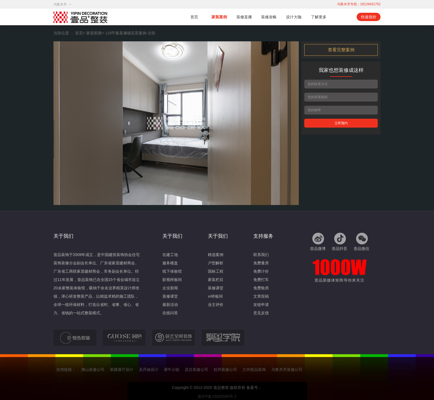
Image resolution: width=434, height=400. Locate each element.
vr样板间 (215, 296)
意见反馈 (261, 313)
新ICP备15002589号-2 (217, 396)
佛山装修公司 (92, 369)
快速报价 (368, 17)
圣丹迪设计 (148, 369)
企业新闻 (170, 288)
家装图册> (95, 33)
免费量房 (261, 263)
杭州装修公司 (225, 369)
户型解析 (215, 263)
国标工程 (215, 271)
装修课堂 (170, 296)
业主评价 (215, 304)
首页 (194, 17)
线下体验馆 (172, 271)
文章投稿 (261, 296)
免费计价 (261, 271)
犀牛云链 (171, 369)
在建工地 (170, 254)
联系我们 (261, 254)
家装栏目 (215, 279)
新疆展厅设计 (121, 369)
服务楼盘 (170, 263)
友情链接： (66, 369)
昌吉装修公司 (196, 369)
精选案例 (215, 254)
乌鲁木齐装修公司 (286, 369)
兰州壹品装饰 (254, 369)
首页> (80, 33)
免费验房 (261, 288)
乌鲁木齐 (62, 4)
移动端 (343, 17)
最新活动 (170, 304)
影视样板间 (172, 279)
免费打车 (261, 279)
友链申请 (261, 304)
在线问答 (170, 313)
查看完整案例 (341, 49)
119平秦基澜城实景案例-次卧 (130, 33)
